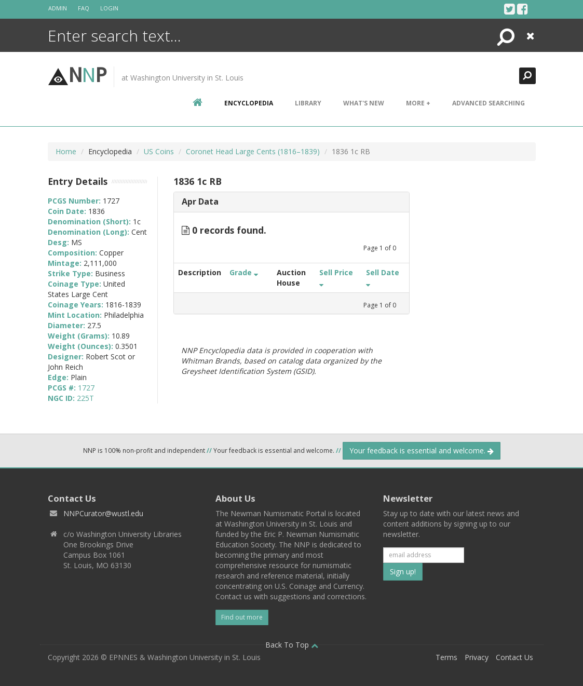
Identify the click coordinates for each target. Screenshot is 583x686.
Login (109, 8)
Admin (57, 8)
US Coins (159, 151)
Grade (243, 272)
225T (85, 398)
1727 (86, 388)
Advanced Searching (488, 103)
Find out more (242, 617)
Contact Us (514, 657)
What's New (363, 103)
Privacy (477, 657)
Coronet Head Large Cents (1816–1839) (253, 151)
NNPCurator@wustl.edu (103, 513)
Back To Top (291, 645)
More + (418, 103)
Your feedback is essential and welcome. (421, 450)
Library (308, 103)
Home (66, 151)
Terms (446, 657)
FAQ (83, 8)
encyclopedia (248, 103)
